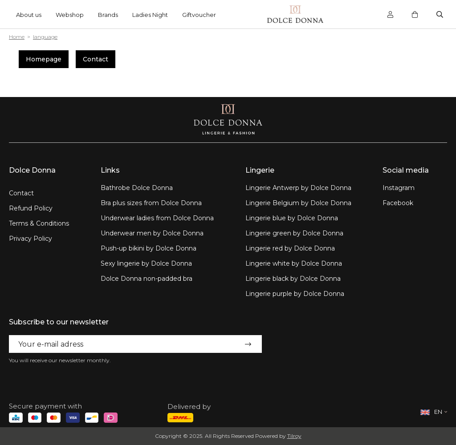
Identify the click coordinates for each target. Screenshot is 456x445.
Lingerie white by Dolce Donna (293, 263)
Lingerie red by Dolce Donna (290, 248)
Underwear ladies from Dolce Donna (157, 218)
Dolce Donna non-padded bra (146, 279)
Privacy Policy (30, 239)
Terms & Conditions (39, 223)
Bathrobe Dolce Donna (137, 188)
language (45, 36)
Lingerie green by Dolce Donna (294, 233)
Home (16, 36)
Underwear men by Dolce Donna (152, 233)
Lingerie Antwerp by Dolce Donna (298, 188)
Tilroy (294, 436)
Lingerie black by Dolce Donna (293, 279)
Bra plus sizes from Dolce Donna (151, 203)
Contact (95, 59)
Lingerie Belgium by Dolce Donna (298, 203)
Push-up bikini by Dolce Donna (148, 248)
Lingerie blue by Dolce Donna (291, 218)
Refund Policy (31, 208)
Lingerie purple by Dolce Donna (294, 294)
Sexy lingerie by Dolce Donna (146, 263)
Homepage (43, 59)
